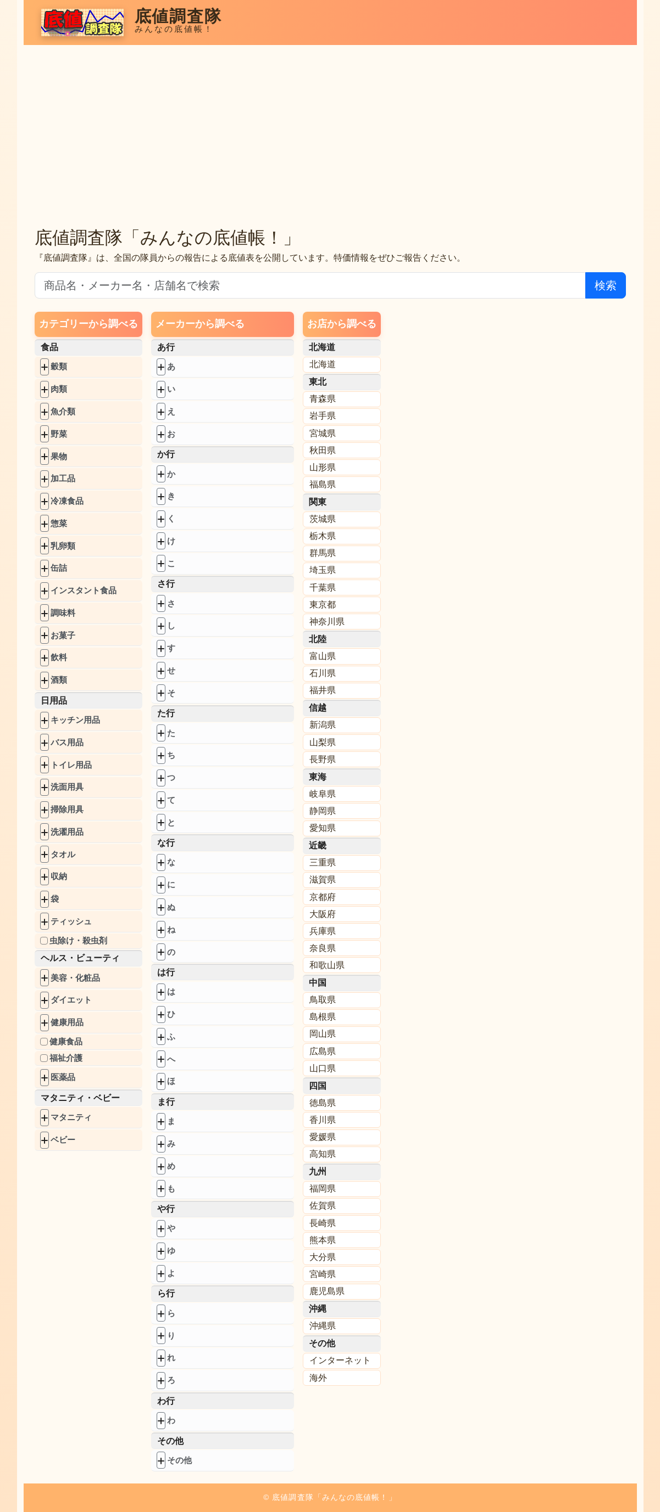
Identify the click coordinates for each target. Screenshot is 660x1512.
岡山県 (322, 1033)
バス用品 (67, 742)
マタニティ (71, 1117)
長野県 (322, 759)
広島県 (322, 1051)
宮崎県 (322, 1274)
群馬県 (322, 553)
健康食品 (65, 1041)
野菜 (59, 434)
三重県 (322, 862)
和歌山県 (327, 965)
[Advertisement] (330, 141)
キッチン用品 (75, 719)
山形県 (322, 467)
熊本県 (322, 1240)
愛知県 (322, 828)
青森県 (322, 398)
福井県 (322, 690)
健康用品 (67, 1022)
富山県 (322, 656)
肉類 (59, 389)
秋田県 (322, 450)
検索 (606, 285)
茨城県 (322, 519)
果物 (59, 456)
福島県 (322, 484)
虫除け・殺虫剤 (78, 940)
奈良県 (322, 948)
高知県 (322, 1154)
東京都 (322, 604)
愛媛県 (322, 1137)
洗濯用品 (67, 831)
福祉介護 (65, 1058)
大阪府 (322, 914)
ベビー (63, 1139)
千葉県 (322, 587)
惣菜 (59, 523)
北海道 (322, 364)
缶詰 (59, 567)
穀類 (59, 366)
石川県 (322, 673)
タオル (63, 854)
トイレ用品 (71, 764)
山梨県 (322, 742)
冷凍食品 (67, 500)
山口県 (322, 1068)
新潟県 (322, 724)
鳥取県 (322, 999)
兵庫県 (322, 931)
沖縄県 (322, 1325)
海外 (318, 1377)
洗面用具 (67, 786)
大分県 (322, 1257)
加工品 (63, 478)
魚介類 (63, 411)
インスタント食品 (84, 590)
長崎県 (322, 1223)
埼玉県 (322, 570)
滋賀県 (322, 879)
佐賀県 (322, 1205)
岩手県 (322, 415)
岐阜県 (322, 794)
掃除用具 (67, 809)
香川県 (322, 1120)
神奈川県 (327, 621)
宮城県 (322, 433)
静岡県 (322, 811)
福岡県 (322, 1188)
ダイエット (71, 999)
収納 (59, 876)
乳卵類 (63, 545)
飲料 (59, 657)
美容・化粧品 (75, 977)
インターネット (340, 1360)
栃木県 (322, 536)
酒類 (59, 679)
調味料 (63, 612)
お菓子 (63, 635)
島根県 (322, 1016)
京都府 (322, 897)
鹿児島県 (327, 1291)
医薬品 (63, 1077)
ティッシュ (71, 921)
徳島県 (322, 1103)
